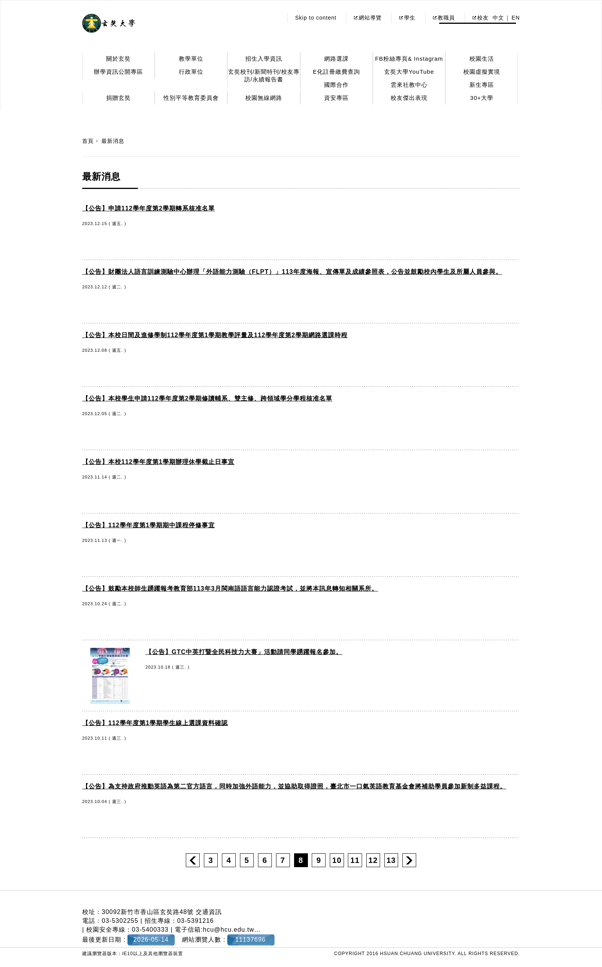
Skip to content (316, 18)
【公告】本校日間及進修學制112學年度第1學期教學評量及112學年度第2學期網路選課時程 (214, 335)
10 (336, 860)
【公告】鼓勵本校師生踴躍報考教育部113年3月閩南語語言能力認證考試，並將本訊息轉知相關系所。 (230, 588)
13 (391, 860)
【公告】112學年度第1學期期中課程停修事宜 (148, 525)
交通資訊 (209, 912)
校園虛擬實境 (481, 71)
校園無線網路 (263, 97)
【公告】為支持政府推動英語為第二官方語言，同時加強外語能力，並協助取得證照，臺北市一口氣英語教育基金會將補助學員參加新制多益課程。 (294, 786)
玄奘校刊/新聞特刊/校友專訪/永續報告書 (263, 75)
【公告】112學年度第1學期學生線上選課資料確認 (155, 723)
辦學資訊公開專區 (118, 71)
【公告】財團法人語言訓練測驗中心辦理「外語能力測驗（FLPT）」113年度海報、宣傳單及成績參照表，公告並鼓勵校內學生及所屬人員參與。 (292, 271)
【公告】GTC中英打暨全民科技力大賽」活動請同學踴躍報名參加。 (244, 652)
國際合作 (336, 84)
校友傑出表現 (409, 97)
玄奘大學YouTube (409, 71)
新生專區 (482, 84)
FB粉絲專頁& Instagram (409, 58)
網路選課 (336, 58)
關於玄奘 (118, 58)
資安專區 (336, 97)
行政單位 (191, 71)
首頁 (88, 141)
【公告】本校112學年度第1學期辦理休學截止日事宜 (158, 462)
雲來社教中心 (409, 84)
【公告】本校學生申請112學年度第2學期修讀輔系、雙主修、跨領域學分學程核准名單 (207, 398)
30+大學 (481, 97)
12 (373, 860)
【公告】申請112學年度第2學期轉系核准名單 (148, 208)
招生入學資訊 (263, 58)
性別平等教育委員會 (191, 97)
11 (354, 860)
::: (275, 18)
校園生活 (482, 58)
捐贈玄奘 (118, 97)
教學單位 (191, 58)
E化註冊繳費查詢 (336, 71)
